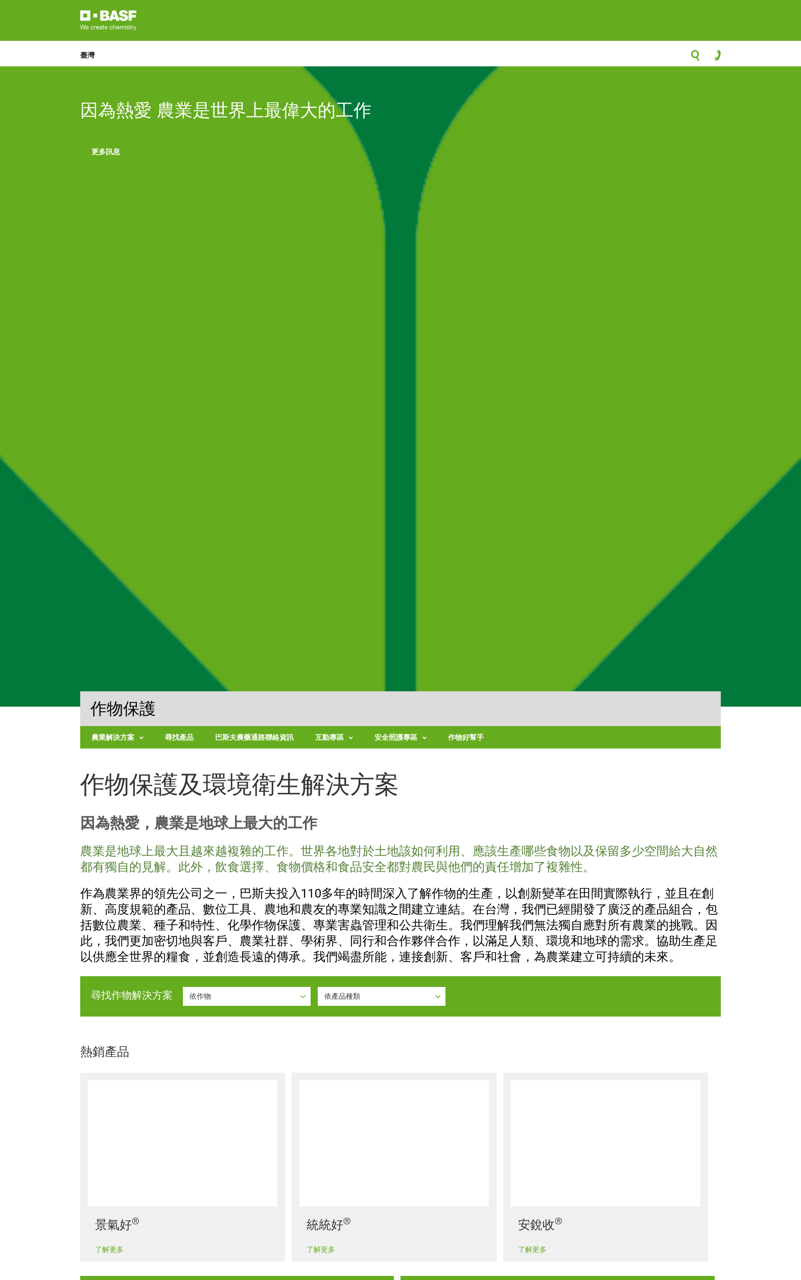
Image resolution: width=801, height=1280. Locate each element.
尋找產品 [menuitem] (179, 737)
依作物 (201, 996)
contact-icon (714, 58)
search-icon (695, 58)
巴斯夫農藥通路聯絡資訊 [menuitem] (254, 737)
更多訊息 (105, 151)
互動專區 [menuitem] (329, 737)
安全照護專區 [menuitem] (395, 737)
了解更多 (109, 1249)
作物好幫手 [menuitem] (466, 737)
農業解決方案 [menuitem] (112, 737)
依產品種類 (343, 996)
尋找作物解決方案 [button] (132, 995)
